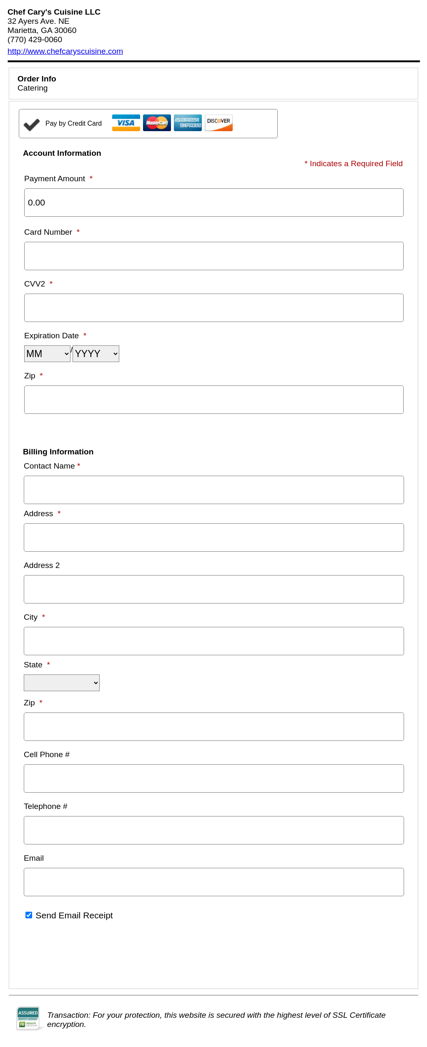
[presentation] (82, 955)
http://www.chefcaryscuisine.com (65, 51)
